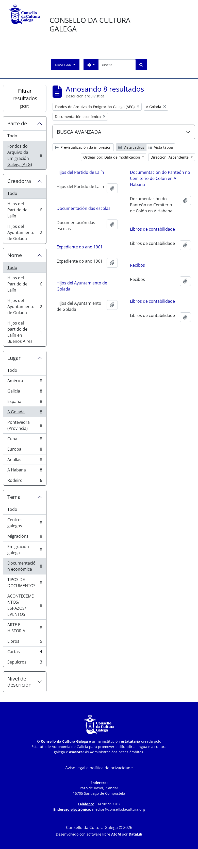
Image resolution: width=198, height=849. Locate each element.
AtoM (116, 834)
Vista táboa (160, 147)
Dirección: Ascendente (170, 157)
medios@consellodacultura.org (118, 809)
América (24, 382)
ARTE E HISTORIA (24, 628)
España (24, 402)
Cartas (24, 653)
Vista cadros (131, 147)
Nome (14, 255)
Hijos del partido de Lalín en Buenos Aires (24, 332)
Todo (12, 136)
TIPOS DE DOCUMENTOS (24, 582)
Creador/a (19, 181)
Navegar (63, 64)
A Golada (24, 413)
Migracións (24, 537)
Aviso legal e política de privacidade (99, 768)
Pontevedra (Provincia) (24, 425)
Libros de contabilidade (152, 229)
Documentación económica (24, 566)
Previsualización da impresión (83, 147)
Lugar (14, 357)
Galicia (24, 392)
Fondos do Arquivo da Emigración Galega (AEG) (24, 155)
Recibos (137, 265)
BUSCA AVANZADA (79, 131)
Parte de (17, 123)
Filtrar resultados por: (24, 98)
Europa (24, 450)
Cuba (24, 440)
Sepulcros (24, 663)
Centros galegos (24, 523)
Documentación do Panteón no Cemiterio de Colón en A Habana (160, 178)
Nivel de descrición (19, 681)
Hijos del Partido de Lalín (24, 210)
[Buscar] (117, 64)
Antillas (24, 460)
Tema (14, 497)
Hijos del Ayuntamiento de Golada (24, 232)
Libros (24, 642)
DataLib (135, 834)
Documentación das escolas (83, 209)
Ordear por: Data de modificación (112, 157)
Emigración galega (24, 549)
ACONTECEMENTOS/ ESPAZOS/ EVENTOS (24, 605)
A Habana (24, 471)
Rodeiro (24, 481)
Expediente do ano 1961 (80, 247)
